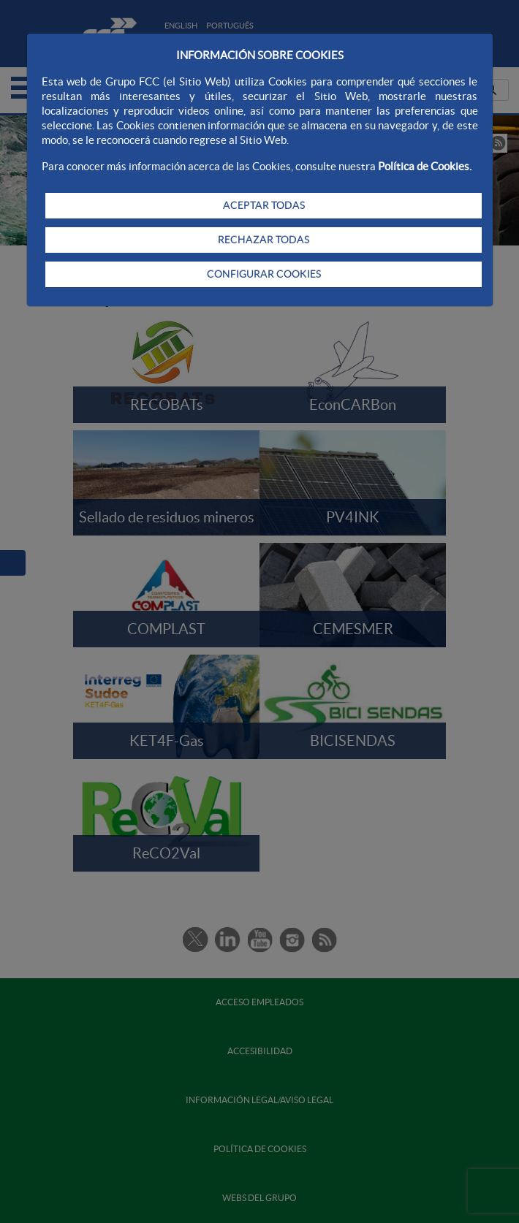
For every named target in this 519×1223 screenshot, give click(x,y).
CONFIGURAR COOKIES (264, 274)
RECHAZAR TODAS (263, 239)
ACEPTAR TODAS (264, 205)
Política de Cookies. (424, 166)
